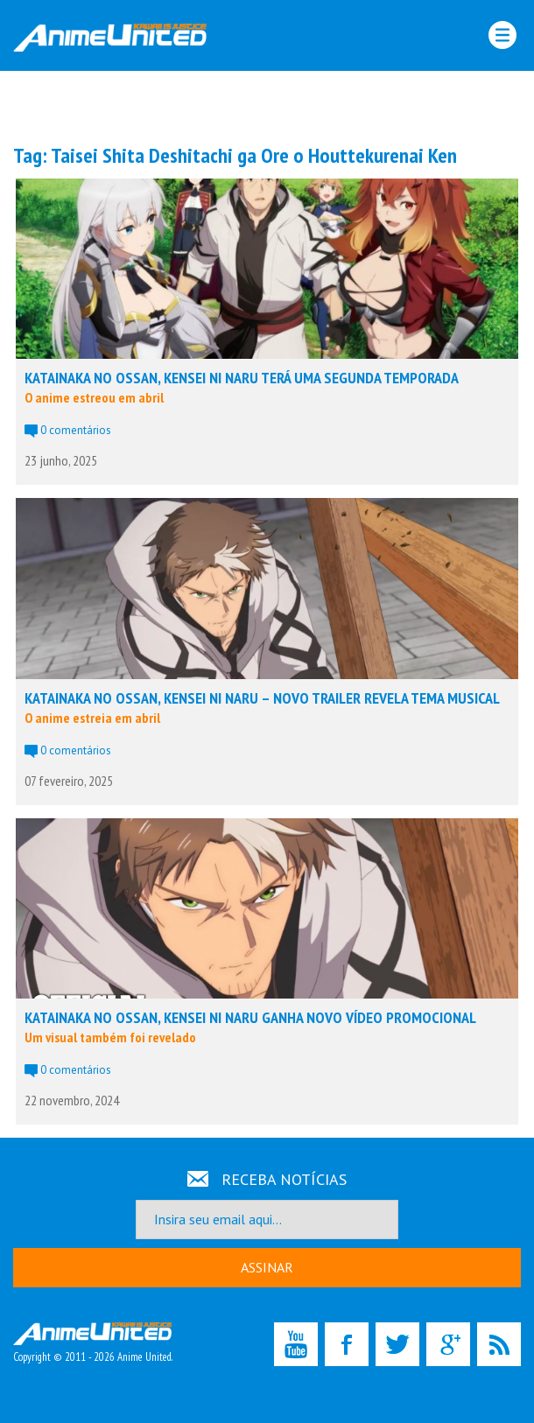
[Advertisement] (267, 106)
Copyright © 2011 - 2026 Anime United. (92, 1343)
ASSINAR (267, 1267)
